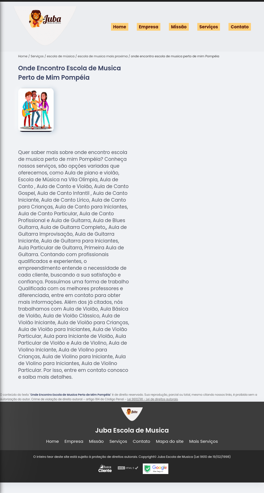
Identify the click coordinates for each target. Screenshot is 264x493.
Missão (179, 27)
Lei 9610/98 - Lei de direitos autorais (152, 399)
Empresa (148, 27)
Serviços (208, 27)
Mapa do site (169, 441)
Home (119, 27)
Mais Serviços (203, 441)
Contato (240, 27)
